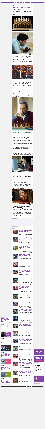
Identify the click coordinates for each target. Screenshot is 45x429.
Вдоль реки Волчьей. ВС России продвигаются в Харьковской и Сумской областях (25, 238)
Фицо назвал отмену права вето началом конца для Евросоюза (7, 385)
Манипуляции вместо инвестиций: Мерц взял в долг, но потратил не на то (5, 419)
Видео (22, 2)
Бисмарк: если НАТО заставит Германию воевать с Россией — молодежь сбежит (25, 394)
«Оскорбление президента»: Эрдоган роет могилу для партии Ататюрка (25, 231)
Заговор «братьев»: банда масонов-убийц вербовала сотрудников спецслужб (25, 365)
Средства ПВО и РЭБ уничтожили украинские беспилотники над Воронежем (5, 358)
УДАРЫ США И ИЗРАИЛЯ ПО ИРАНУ (5, 381)
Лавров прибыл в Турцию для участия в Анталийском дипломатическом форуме (8, 372)
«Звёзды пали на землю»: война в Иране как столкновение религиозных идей (25, 409)
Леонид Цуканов (30, 252)
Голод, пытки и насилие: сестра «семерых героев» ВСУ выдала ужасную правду (25, 329)
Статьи (15, 2)
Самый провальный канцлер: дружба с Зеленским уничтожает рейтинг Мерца (25, 350)
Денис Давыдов (30, 362)
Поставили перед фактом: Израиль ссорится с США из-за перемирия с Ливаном (24, 247)
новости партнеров (15, 226)
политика (3, 376)
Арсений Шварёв (30, 267)
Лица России (26, 2)
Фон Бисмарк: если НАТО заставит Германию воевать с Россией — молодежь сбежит (25, 396)
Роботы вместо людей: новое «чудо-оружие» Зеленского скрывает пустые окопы (25, 277)
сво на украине (37, 400)
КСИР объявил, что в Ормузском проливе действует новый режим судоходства (8, 412)
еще (43, 412)
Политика (7, 370)
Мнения (19, 2)
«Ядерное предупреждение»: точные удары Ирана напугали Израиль (5, 379)
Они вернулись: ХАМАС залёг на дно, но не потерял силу (5, 406)
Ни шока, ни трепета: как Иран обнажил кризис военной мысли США (25, 308)
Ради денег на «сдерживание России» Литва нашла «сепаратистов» (25, 417)
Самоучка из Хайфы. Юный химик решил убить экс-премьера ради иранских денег (25, 336)
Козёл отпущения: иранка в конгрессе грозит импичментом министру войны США (25, 292)
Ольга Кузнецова (30, 274)
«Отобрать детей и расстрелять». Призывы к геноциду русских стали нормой (5, 393)
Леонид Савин (30, 414)
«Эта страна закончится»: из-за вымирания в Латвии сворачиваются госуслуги (25, 299)
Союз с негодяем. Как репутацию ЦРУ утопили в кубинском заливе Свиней (25, 270)
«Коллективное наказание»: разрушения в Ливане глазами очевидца (25, 379)
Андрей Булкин (30, 312)
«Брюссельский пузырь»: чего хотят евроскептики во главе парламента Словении (24, 261)
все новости (2, 360)
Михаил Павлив (30, 326)
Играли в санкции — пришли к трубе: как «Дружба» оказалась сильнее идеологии (25, 321)
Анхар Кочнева (30, 383)
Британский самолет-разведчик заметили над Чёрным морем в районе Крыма (8, 399)
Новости (12, 2)
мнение (3, 362)
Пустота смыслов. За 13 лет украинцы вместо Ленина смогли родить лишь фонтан (5, 365)
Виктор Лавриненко (30, 305)
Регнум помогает (32, 2)
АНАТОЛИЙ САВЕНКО (3, 367)
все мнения (9, 367)
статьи (13, 228)
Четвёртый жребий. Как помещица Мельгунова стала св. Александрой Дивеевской (24, 386)
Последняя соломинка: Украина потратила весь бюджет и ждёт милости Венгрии (25, 357)
